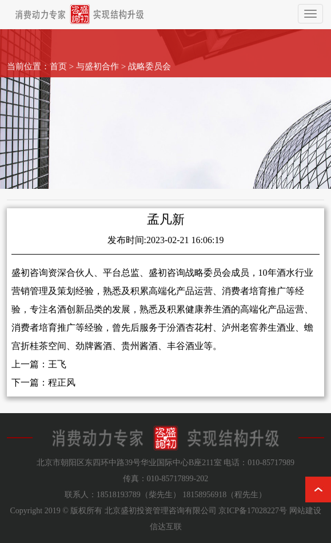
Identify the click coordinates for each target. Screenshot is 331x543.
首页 (58, 60)
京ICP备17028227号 (252, 510)
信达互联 (166, 526)
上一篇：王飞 (38, 370)
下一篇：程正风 (43, 389)
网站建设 (305, 510)
